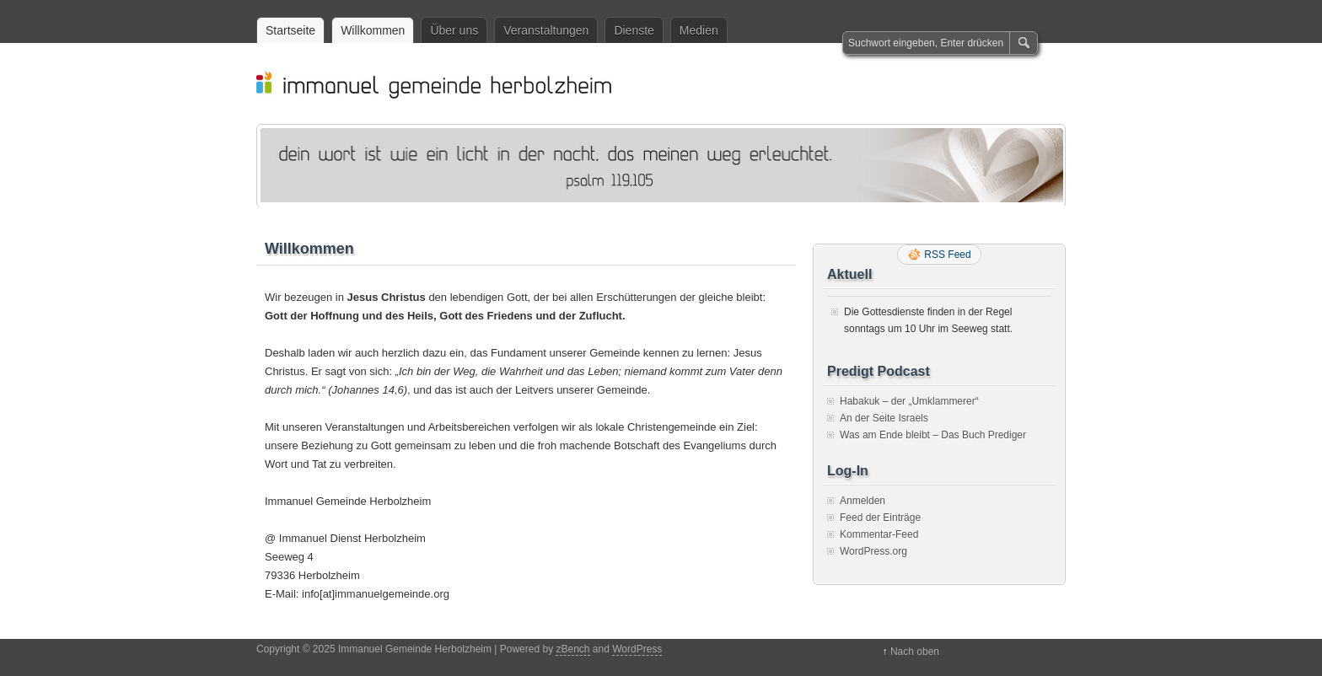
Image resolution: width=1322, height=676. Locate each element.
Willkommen (373, 30)
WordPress (637, 649)
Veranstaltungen (545, 30)
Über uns (454, 30)
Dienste (633, 30)
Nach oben (914, 651)
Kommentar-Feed (879, 534)
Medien (699, 30)
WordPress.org (873, 551)
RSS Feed (947, 254)
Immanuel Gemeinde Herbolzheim (669, 83)
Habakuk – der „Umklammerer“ (909, 401)
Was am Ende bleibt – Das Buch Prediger (933, 435)
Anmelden (862, 501)
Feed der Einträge (880, 517)
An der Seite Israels (884, 418)
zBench (572, 649)
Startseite (290, 30)
